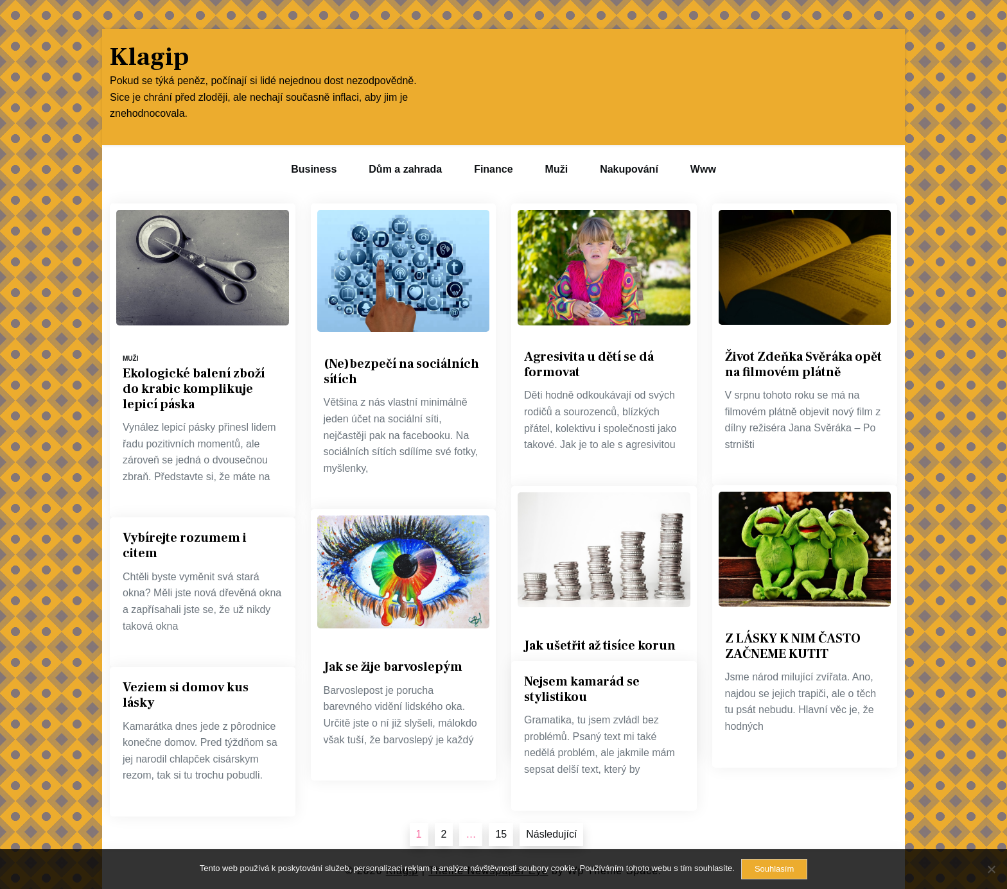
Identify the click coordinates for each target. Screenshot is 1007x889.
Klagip (149, 57)
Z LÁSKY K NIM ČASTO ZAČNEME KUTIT (793, 646)
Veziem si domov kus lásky (186, 695)
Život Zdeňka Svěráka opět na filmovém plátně (803, 364)
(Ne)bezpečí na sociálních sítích (401, 371)
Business (314, 169)
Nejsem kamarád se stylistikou (582, 689)
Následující (551, 834)
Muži (556, 169)
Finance (493, 169)
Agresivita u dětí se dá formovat (589, 364)
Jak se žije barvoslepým (393, 667)
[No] (991, 869)
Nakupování (629, 169)
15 (501, 834)
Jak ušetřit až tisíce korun (600, 645)
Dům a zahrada (405, 169)
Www (703, 169)
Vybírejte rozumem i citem (185, 545)
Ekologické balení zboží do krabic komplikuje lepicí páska (194, 389)
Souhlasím (774, 869)
